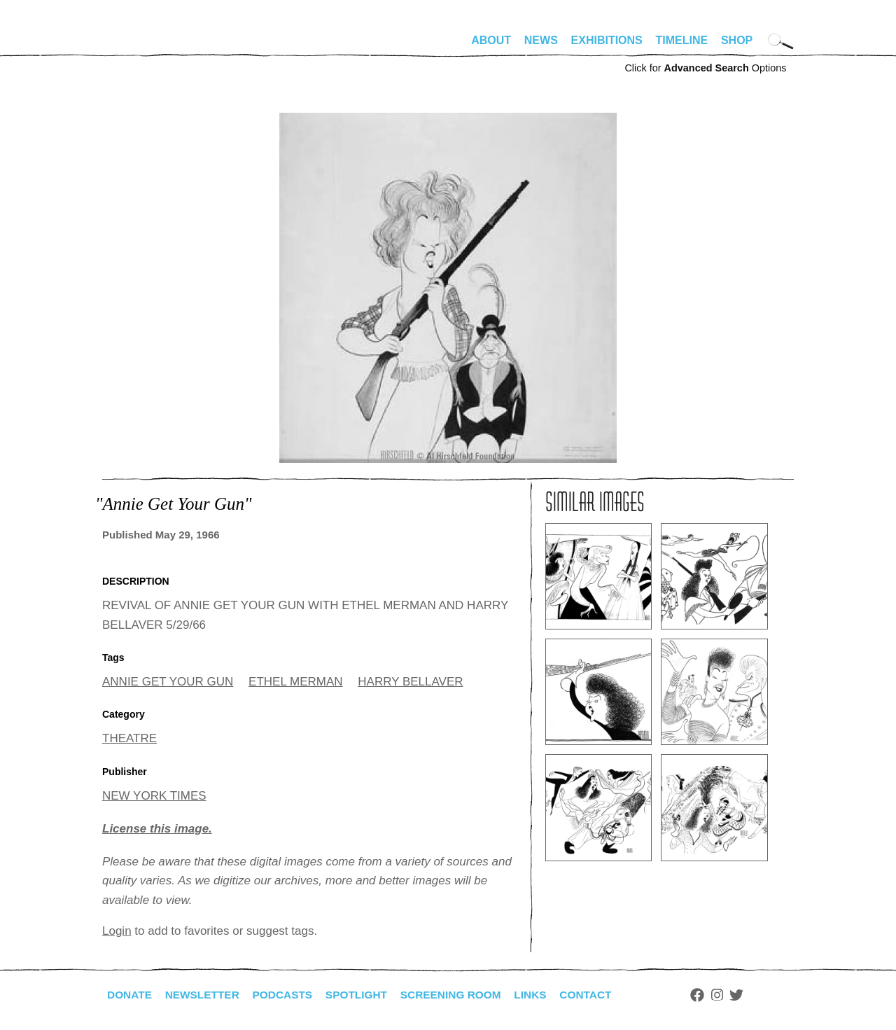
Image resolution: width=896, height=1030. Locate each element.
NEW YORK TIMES (154, 795)
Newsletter (205, 995)
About (491, 40)
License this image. (157, 828)
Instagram (733, 995)
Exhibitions (607, 40)
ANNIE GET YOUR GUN (167, 681)
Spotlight (364, 995)
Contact (601, 995)
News (541, 40)
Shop (736, 40)
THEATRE (129, 738)
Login (117, 931)
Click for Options (705, 68)
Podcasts (288, 995)
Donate (130, 995)
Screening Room (462, 995)
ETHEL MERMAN (295, 681)
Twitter (753, 995)
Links (544, 995)
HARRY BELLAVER (410, 681)
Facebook (713, 995)
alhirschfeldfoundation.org (144, 46)
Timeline (682, 40)
